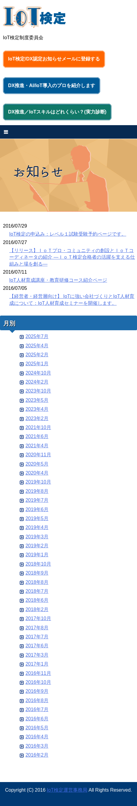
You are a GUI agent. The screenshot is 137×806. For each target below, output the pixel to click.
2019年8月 (36, 491)
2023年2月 (36, 418)
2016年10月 (38, 682)
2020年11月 (38, 454)
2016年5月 (36, 727)
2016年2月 (36, 754)
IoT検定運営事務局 (67, 790)
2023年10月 (38, 390)
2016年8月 (36, 700)
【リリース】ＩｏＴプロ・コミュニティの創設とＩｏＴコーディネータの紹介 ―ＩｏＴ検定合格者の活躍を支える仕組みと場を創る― (72, 257)
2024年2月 (36, 381)
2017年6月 (36, 645)
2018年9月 (36, 572)
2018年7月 (36, 591)
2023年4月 (36, 409)
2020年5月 (36, 463)
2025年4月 (36, 345)
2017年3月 (36, 654)
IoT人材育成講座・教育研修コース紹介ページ (58, 280)
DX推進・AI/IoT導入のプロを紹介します (51, 85)
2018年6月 (36, 600)
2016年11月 (38, 673)
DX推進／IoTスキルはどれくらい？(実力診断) (57, 111)
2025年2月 (36, 354)
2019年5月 (36, 518)
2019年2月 (36, 545)
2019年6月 (36, 509)
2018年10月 (38, 563)
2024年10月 (38, 372)
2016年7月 (36, 709)
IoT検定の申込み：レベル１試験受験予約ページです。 (67, 234)
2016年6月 (36, 718)
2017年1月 (36, 663)
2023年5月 (36, 400)
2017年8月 (36, 627)
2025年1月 (36, 363)
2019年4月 (36, 527)
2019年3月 (36, 536)
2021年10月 (38, 427)
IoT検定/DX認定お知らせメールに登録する (54, 58)
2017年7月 (36, 636)
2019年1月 (36, 554)
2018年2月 (36, 609)
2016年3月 (36, 746)
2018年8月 (36, 582)
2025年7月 (36, 336)
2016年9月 (36, 691)
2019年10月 (38, 481)
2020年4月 (36, 472)
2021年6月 (36, 436)
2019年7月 (36, 500)
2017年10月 (38, 618)
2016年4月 (36, 736)
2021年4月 (36, 445)
